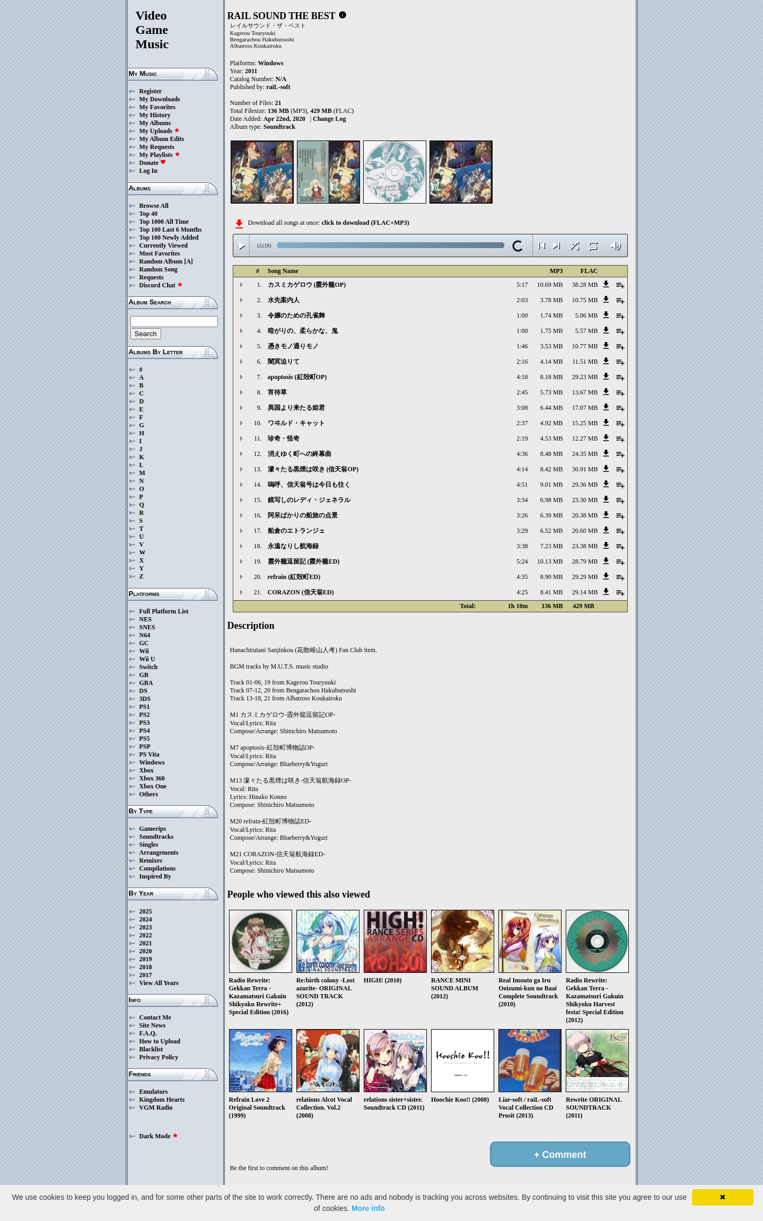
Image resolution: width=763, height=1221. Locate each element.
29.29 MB (585, 577)
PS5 (144, 738)
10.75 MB (585, 300)
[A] (188, 261)
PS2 (144, 714)
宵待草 (277, 392)
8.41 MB (551, 592)
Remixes (150, 860)
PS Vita (149, 754)
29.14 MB (585, 592)
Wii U (147, 659)
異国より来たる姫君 (296, 407)
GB (143, 675)
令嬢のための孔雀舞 (296, 315)
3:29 (522, 530)
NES (145, 619)
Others (148, 794)
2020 (145, 951)
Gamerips (152, 828)
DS (143, 691)
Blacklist (151, 1049)
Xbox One (153, 786)
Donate (152, 162)
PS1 (144, 706)
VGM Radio (156, 1107)
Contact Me (155, 1017)
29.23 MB (585, 377)
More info (368, 1208)
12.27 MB (585, 438)
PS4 (144, 730)
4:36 (522, 454)
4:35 (522, 577)
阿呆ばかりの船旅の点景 (303, 515)
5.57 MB (586, 331)
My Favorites (157, 107)
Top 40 (148, 213)
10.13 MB (550, 561)
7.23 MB (551, 546)
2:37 (522, 423)
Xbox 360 (152, 778)
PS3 (144, 722)
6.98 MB (551, 500)
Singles (149, 844)
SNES (147, 627)
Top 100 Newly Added (169, 237)
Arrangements (159, 852)
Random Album (161, 261)
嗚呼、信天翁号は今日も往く (309, 484)
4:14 (522, 469)
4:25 (522, 592)
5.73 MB (551, 392)
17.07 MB (585, 407)
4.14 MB (551, 361)
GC (144, 643)
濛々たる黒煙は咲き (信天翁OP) (313, 469)
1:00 (522, 315)
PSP (145, 746)
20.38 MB (585, 515)
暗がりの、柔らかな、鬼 (303, 331)
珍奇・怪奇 (284, 438)
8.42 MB (551, 469)
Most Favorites (159, 253)
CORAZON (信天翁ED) (301, 592)
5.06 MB (586, 315)
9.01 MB (551, 484)
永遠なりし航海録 (293, 546)
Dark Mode (158, 1136)
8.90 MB (551, 577)
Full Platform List (164, 611)
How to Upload (159, 1041)
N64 (145, 635)
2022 (145, 935)
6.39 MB (551, 515)
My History (155, 115)
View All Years (159, 983)
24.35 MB (585, 454)
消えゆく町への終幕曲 (299, 454)
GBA (146, 683)
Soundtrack (279, 126)
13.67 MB (585, 392)
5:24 (522, 561)
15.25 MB (585, 423)
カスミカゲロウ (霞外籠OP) (307, 284)
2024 (145, 919)
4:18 (522, 377)
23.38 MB (585, 546)
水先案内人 (284, 300)
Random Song (158, 269)
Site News (152, 1025)
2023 (145, 927)
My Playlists (159, 155)
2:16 (522, 361)
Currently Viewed (163, 245)
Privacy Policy (159, 1057)
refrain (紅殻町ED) (294, 577)
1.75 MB (551, 331)
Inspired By (155, 876)
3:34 (522, 500)
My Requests (156, 147)
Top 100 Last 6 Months (170, 229)
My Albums (155, 123)
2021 (145, 943)
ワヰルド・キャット (296, 423)
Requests (151, 277)
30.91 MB (585, 469)
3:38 (522, 546)
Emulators (153, 1091)
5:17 (522, 284)
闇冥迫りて (284, 361)
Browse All (154, 205)
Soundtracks (156, 836)
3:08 (522, 407)
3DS (145, 698)
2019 (145, 959)
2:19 (522, 438)
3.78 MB (551, 300)
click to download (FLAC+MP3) (365, 222)
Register (150, 91)
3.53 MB (551, 346)
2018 (145, 967)
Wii (144, 651)
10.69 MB (550, 284)
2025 (145, 911)
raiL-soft (278, 87)
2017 (145, 975)
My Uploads (159, 131)
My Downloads (159, 99)
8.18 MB (551, 377)
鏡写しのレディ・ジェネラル (309, 500)
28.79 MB (585, 561)
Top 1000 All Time (164, 221)
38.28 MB (585, 284)
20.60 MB (585, 530)
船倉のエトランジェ (296, 530)
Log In (148, 170)
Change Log (329, 118)
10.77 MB (585, 346)
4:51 (522, 484)
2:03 (522, 300)
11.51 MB (585, 361)
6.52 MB (551, 530)
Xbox (146, 770)
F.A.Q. (148, 1033)
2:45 (522, 392)
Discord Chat (161, 285)
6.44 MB (551, 407)
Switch (148, 667)
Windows (152, 762)
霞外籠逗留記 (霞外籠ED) (304, 561)
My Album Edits (162, 139)
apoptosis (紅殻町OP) (297, 377)
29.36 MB (585, 484)
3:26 (522, 515)
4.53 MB (551, 438)
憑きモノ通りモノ (293, 346)
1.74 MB (551, 315)
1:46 (522, 346)
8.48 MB (551, 454)
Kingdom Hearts (162, 1099)
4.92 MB (551, 423)
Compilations (157, 868)
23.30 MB (585, 500)
